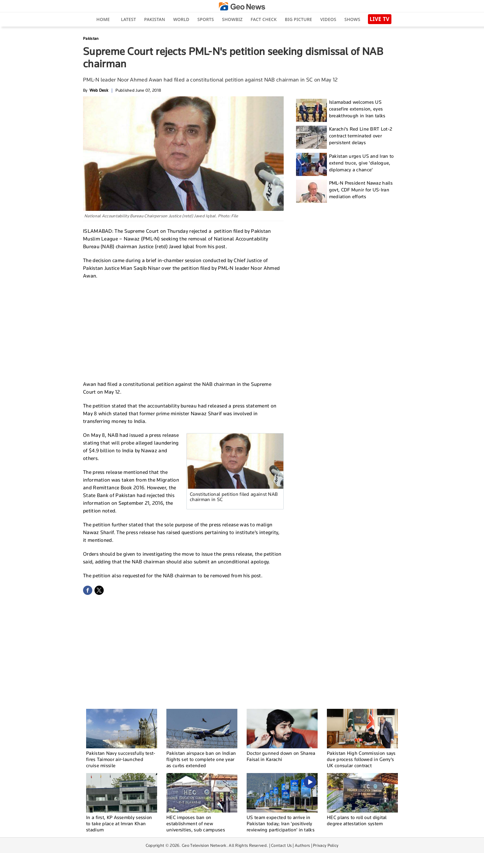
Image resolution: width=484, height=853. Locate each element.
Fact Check (264, 19)
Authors (302, 845)
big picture (298, 19)
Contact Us (281, 845)
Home (103, 19)
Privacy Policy (325, 845)
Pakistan (154, 19)
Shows (352, 19)
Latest (128, 19)
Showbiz (232, 19)
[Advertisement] (183, 329)
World (181, 19)
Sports (206, 19)
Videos (328, 19)
